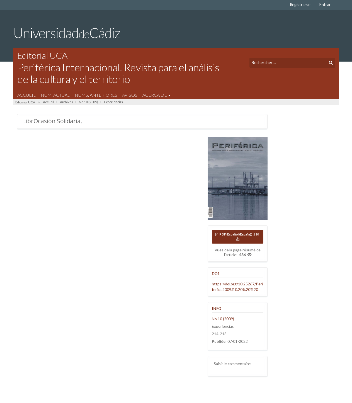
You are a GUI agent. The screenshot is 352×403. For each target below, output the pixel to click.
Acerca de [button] (156, 95)
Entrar (325, 4)
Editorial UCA (25, 102)
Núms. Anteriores (96, 95)
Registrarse (300, 4)
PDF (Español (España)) (239, 236)
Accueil (26, 95)
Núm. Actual (55, 95)
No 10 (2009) (88, 102)
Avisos (129, 95)
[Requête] (288, 62)
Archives (66, 102)
